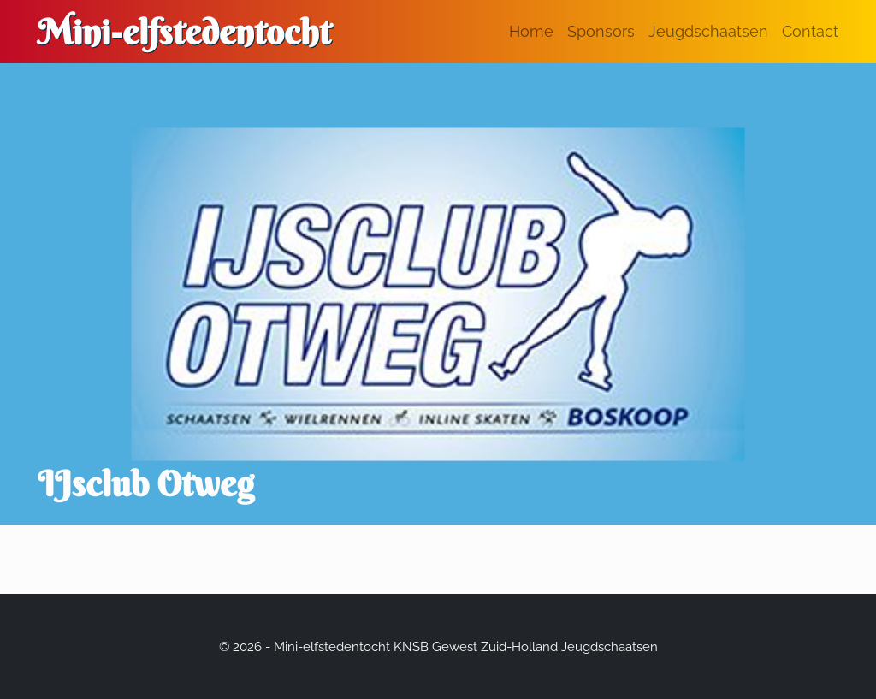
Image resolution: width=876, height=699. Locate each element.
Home (531, 31)
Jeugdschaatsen (708, 31)
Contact (810, 31)
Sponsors (601, 31)
